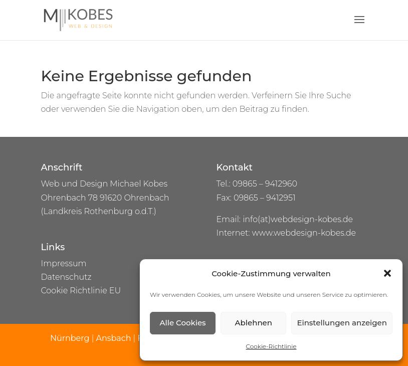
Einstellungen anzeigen (342, 322)
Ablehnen (253, 322)
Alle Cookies (183, 322)
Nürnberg (71, 338)
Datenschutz (66, 277)
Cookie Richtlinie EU (81, 290)
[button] (387, 273)
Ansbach (113, 338)
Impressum (63, 263)
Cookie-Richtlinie (271, 346)
